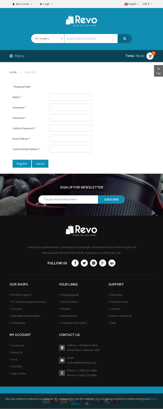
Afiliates (66, 309)
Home (13, 72)
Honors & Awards (121, 316)
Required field (21, 86)
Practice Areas (119, 302)
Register (22, 163)
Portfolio (17, 366)
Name (17, 97)
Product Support (21, 295)
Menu (17, 56)
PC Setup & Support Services (29, 302)
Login (46, 4)
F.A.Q (15, 359)
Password (19, 118)
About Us (17, 352)
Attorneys (116, 295)
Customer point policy (74, 323)
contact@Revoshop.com (81, 362)
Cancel (40, 163)
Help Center (19, 373)
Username (19, 107)
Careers (115, 309)
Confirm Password (24, 128)
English (131, 4)
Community (18, 323)
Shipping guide (70, 295)
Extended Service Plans (26, 316)
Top (158, 70)
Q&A (113, 323)
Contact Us (18, 345)
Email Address (21, 138)
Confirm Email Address (26, 149)
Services (17, 309)
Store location (69, 302)
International (69, 316)
